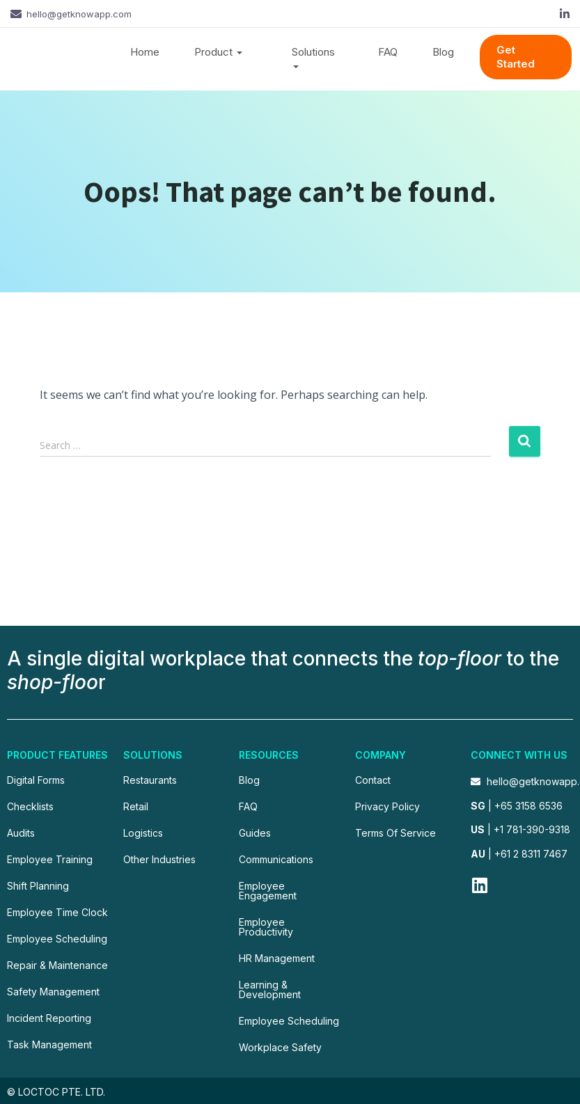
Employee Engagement (268, 890)
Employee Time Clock (57, 912)
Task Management (49, 1044)
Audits (21, 833)
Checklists (30, 806)
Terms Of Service (395, 833)
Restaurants (150, 780)
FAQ (388, 51)
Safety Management (53, 991)
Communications (276, 859)
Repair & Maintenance (57, 965)
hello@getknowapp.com (79, 13)
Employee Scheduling (57, 939)
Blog (443, 51)
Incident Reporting (49, 1018)
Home (144, 51)
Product (218, 51)
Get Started (515, 56)
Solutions (313, 58)
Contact (373, 780)
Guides (255, 833)
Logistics (143, 833)
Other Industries (159, 859)
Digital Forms (36, 780)
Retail (135, 806)
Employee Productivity (266, 927)
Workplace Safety (280, 1047)
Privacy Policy (387, 806)
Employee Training (50, 859)
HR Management (277, 958)
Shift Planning (38, 886)
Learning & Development (270, 989)
